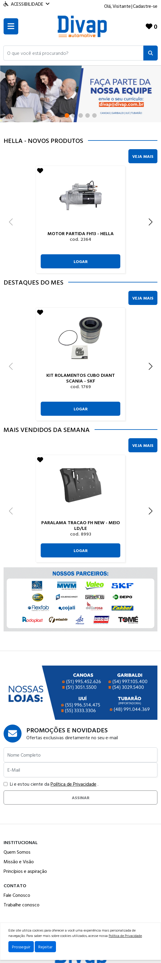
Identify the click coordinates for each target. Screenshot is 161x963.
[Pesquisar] (150, 53)
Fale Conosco (17, 895)
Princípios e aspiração (25, 871)
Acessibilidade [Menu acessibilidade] (26, 3)
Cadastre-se (145, 6)
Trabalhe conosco (22, 904)
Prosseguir (21, 947)
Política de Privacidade (73, 783)
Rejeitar (45, 947)
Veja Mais (143, 156)
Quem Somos (17, 851)
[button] (73, 53)
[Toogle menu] (11, 26)
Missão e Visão (19, 861)
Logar (81, 261)
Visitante (122, 6)
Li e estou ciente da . (51, 783)
